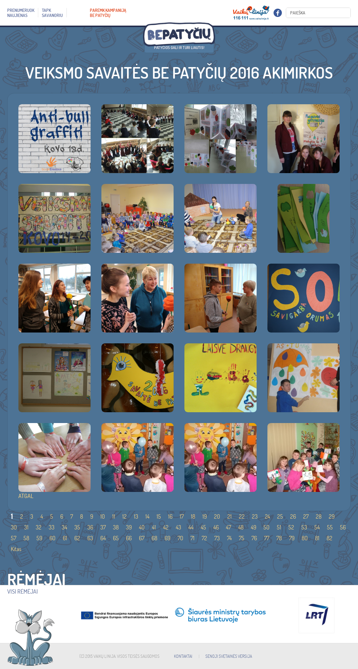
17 (182, 516)
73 (217, 538)
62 (77, 538)
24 (267, 516)
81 (317, 538)
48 (241, 527)
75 (241, 538)
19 (204, 516)
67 (141, 538)
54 (317, 527)
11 (113, 516)
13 (136, 516)
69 (167, 538)
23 (255, 516)
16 (170, 516)
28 (319, 516)
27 (306, 516)
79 (291, 538)
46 (216, 527)
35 (77, 527)
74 (229, 538)
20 (217, 516)
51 (279, 527)
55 (330, 527)
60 (52, 538)
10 (102, 516)
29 (332, 516)
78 (279, 538)
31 (26, 527)
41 (154, 527)
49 (253, 527)
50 (266, 527)
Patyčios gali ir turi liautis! (179, 47)
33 (51, 527)
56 (343, 527)
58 (26, 538)
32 (39, 527)
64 (103, 538)
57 (13, 538)
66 (129, 538)
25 (280, 516)
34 (64, 527)
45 (203, 527)
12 (124, 516)
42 (166, 527)
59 (39, 538)
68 (154, 538)
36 (90, 527)
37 (103, 527)
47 (228, 527)
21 (229, 516)
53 (304, 527)
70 (180, 538)
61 (65, 538)
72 (204, 538)
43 (178, 527)
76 (254, 538)
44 (190, 527)
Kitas (16, 549)
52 (291, 527)
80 (305, 538)
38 (116, 527)
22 (242, 516)
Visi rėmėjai (22, 591)
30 (14, 527)
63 (90, 538)
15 (159, 516)
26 (293, 516)
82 (329, 538)
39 (129, 527)
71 (193, 538)
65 (116, 538)
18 (193, 516)
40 (142, 527)
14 (147, 516)
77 (266, 538)
